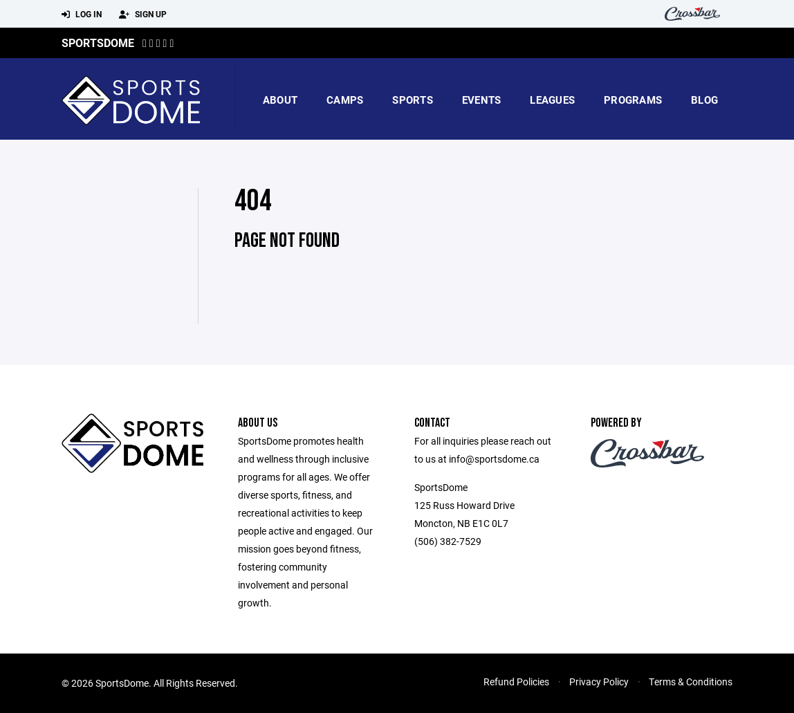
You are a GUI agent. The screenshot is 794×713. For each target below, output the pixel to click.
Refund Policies (516, 681)
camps (344, 100)
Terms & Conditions (690, 681)
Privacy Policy (599, 681)
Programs (633, 100)
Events (481, 100)
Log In (82, 14)
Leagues (552, 100)
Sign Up (143, 14)
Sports (412, 100)
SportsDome (98, 42)
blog (704, 100)
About (280, 100)
